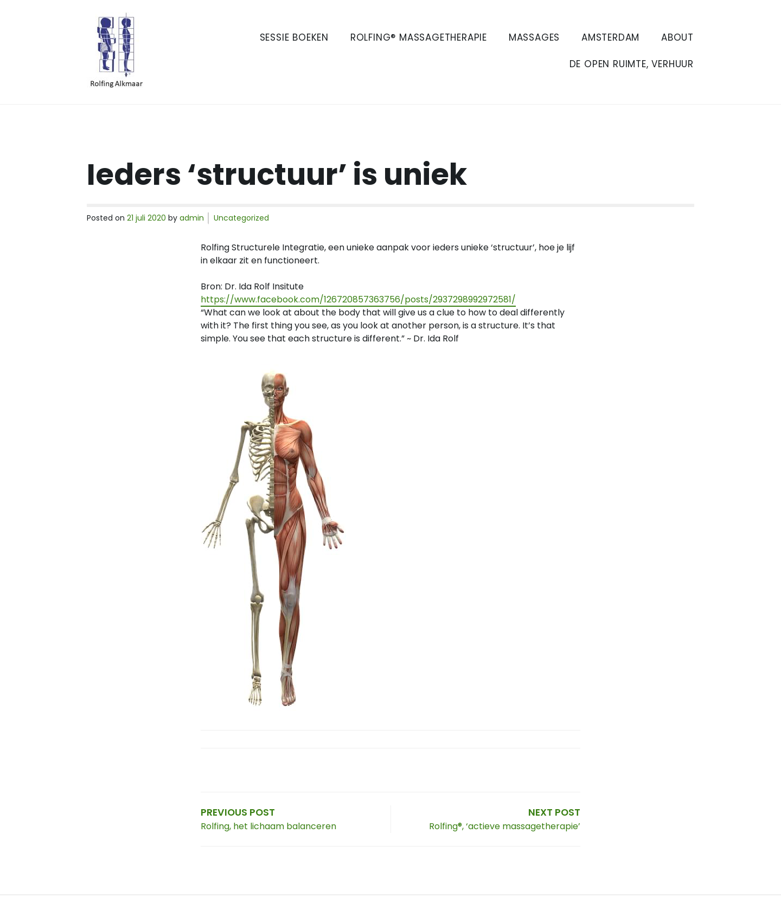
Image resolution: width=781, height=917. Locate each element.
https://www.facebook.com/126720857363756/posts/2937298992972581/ (358, 299)
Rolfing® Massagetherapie (418, 37)
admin (192, 217)
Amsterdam (610, 37)
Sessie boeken (294, 37)
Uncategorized (241, 217)
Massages (534, 37)
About (677, 37)
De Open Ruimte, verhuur (631, 63)
